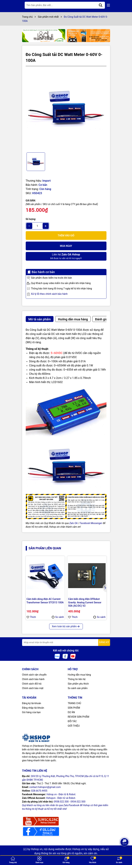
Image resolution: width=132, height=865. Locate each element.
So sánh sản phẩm (78, 688)
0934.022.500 (78, 801)
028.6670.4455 (39, 790)
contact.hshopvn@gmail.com (45, 787)
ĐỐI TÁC (72, 721)
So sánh (58, 617)
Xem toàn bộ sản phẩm (66, 626)
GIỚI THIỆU (74, 725)
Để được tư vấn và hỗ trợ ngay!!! (66, 256)
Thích (31, 617)
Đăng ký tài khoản (31, 703)
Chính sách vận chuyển (34, 674)
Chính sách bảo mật (32, 688)
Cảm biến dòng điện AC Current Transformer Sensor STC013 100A (45, 601)
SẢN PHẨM (74, 707)
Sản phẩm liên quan (45, 548)
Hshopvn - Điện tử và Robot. (61, 798)
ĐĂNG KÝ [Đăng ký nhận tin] (104, 642)
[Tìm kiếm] (100, 5)
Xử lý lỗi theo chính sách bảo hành (47, 294)
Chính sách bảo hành (33, 679)
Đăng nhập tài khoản (33, 707)
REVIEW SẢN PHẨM (78, 716)
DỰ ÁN (71, 712)
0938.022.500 (61, 801)
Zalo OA (73, 523)
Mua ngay (66, 246)
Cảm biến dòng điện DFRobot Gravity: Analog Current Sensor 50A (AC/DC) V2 (84, 602)
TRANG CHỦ (74, 703)
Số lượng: (31, 219)
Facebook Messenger (91, 523)
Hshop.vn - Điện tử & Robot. (61, 794)
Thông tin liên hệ (77, 679)
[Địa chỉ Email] (66, 642)
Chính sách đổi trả (31, 683)
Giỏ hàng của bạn (31, 712)
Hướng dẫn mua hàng (79, 674)
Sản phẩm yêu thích (78, 683)
